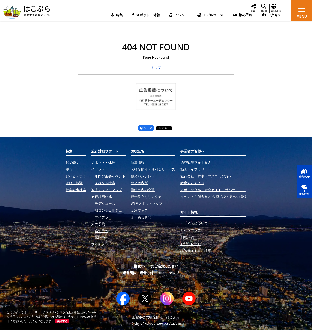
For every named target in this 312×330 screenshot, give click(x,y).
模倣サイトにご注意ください (156, 266)
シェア (146, 128)
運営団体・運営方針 (138, 273)
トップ (156, 67)
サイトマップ (169, 273)
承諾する (62, 321)
